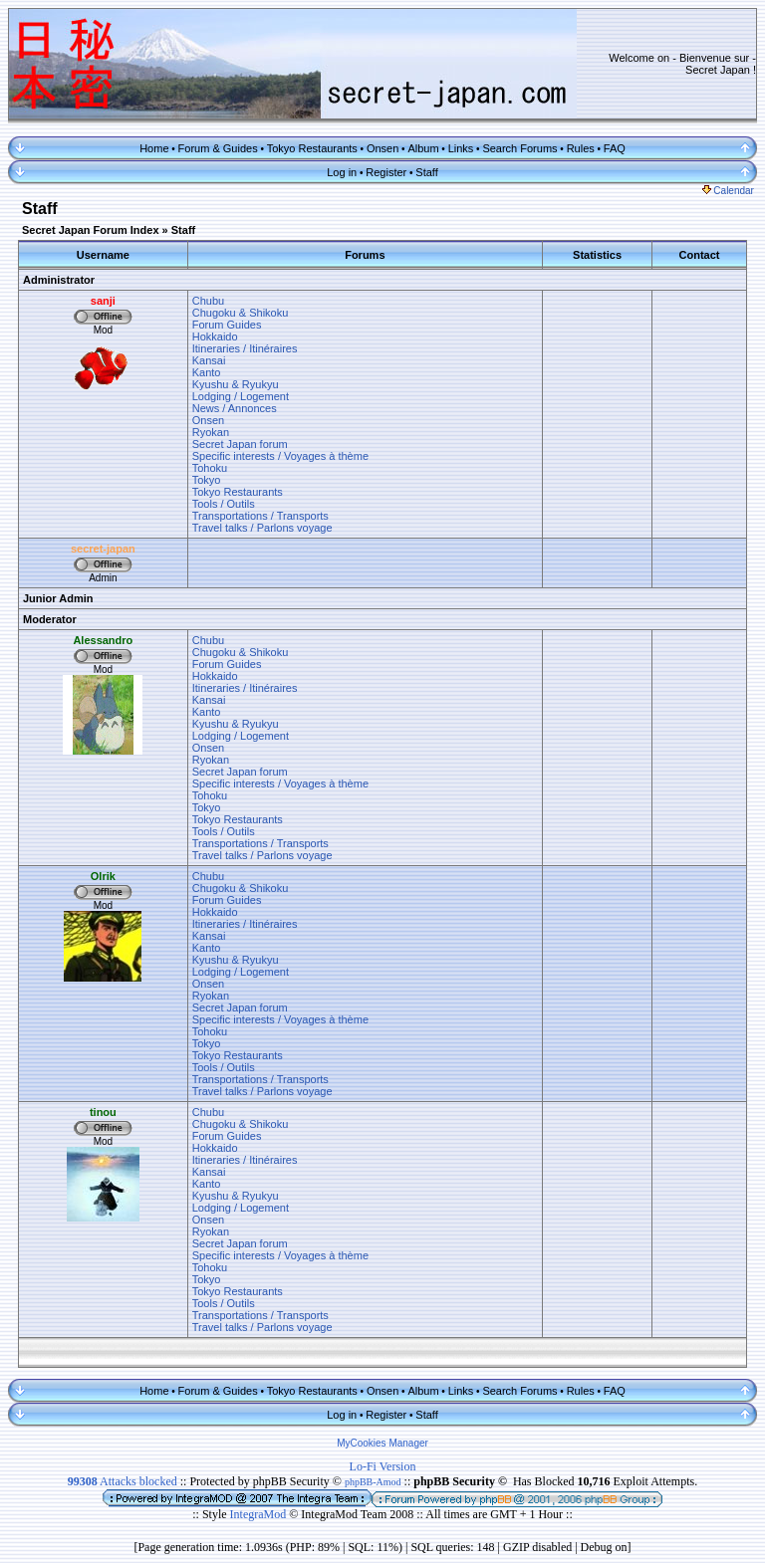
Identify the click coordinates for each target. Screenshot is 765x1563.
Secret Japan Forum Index (90, 230)
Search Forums (519, 148)
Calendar (728, 190)
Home (153, 148)
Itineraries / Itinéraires (245, 348)
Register (386, 172)
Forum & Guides (218, 148)
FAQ (615, 148)
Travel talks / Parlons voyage (262, 528)
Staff (426, 172)
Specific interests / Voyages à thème (280, 456)
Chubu (208, 301)
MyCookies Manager (382, 1443)
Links (461, 148)
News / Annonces (234, 408)
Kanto (206, 372)
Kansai (209, 360)
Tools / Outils (223, 504)
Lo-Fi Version (383, 1466)
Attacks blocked (122, 1481)
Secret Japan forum (240, 444)
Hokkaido (215, 336)
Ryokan (210, 432)
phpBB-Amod (373, 1481)
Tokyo (206, 480)
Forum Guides (227, 325)
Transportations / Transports (260, 516)
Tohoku (209, 468)
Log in (342, 172)
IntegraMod (260, 1514)
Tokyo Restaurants (312, 148)
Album (422, 148)
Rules (581, 148)
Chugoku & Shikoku (240, 313)
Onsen (382, 148)
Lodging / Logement (240, 396)
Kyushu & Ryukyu (235, 384)
